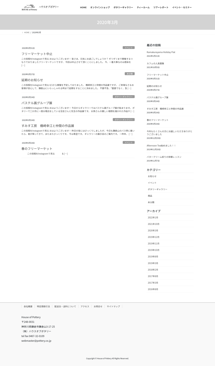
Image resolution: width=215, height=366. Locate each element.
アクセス (85, 306)
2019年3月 (153, 263)
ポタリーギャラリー (124, 96)
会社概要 (28, 306)
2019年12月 (153, 236)
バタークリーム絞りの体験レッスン (164, 156)
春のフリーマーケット (36, 148)
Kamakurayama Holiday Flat (161, 52)
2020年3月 (153, 230)
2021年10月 (153, 223)
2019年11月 (153, 243)
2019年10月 (153, 249)
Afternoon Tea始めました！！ (161, 145)
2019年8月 (153, 256)
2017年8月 (153, 276)
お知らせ (152, 176)
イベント (129, 47)
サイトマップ (113, 306)
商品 (150, 195)
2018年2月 (153, 269)
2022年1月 (153, 217)
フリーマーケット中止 (36, 53)
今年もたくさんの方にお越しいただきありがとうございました (169, 133)
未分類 (130, 73)
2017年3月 (153, 282)
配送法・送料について (65, 306)
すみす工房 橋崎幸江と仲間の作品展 (47, 125)
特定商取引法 (43, 306)
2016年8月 (153, 289)
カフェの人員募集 (155, 63)
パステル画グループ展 (36, 103)
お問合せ (98, 306)
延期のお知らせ (32, 80)
